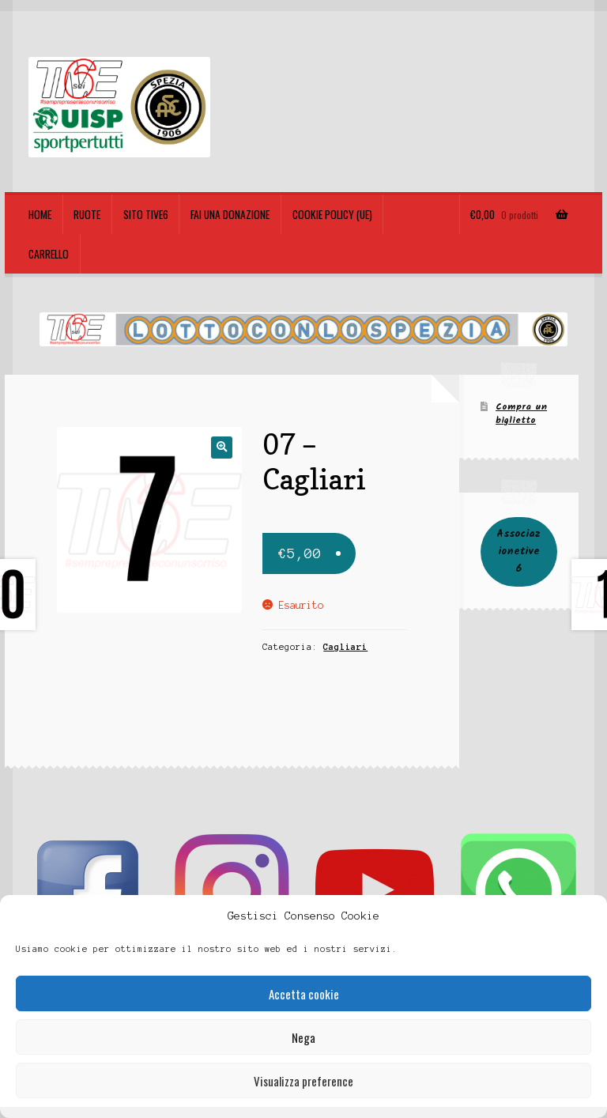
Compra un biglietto (521, 413)
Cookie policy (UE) (332, 214)
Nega (303, 1037)
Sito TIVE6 (145, 214)
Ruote (87, 214)
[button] (221, 447)
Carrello (48, 254)
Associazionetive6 (518, 551)
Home (39, 214)
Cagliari (345, 647)
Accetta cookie (304, 994)
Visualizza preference (303, 1081)
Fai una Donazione (230, 214)
